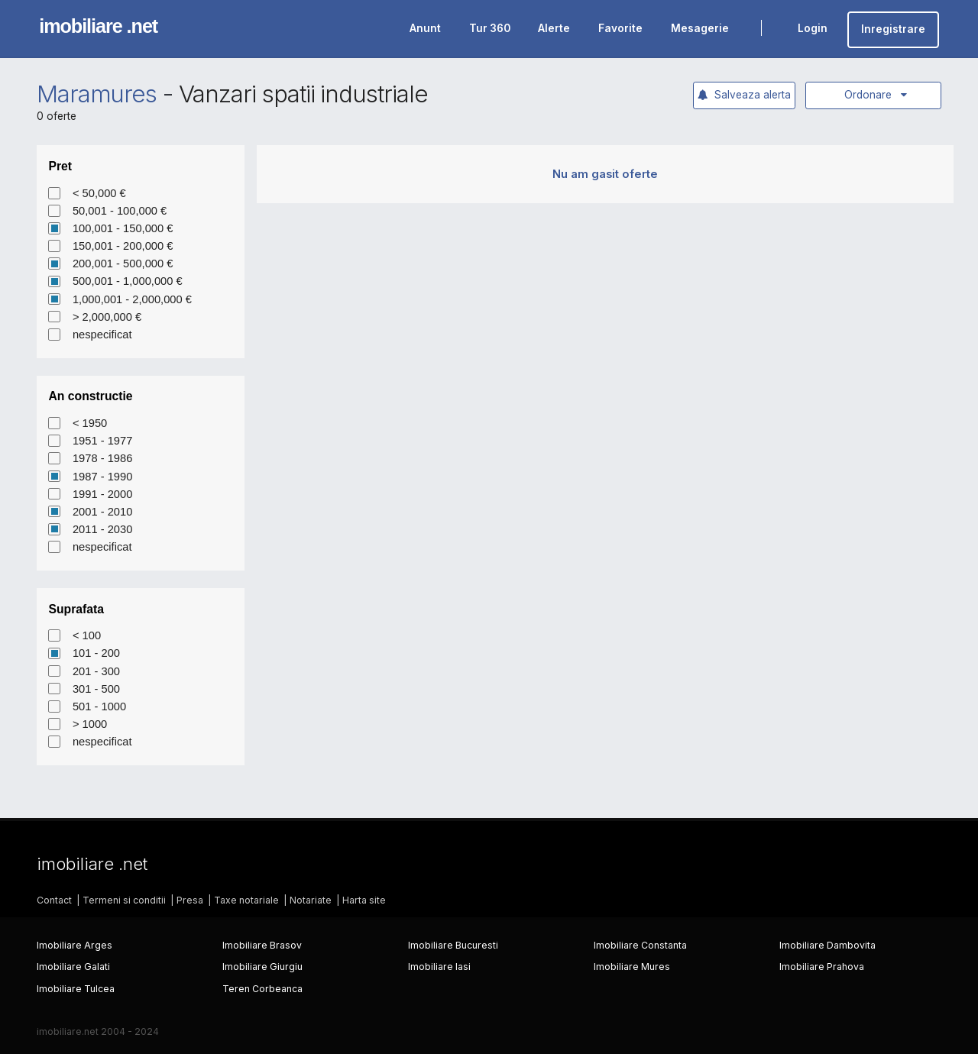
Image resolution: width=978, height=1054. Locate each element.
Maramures (97, 93)
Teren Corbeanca (262, 988)
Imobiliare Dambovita (827, 945)
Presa (189, 900)
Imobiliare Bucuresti (453, 945)
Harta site (364, 900)
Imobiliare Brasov (262, 945)
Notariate (311, 900)
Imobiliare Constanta (640, 945)
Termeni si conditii (124, 900)
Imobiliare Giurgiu (262, 966)
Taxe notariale (246, 900)
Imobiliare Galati (73, 966)
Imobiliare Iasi (439, 966)
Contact (54, 900)
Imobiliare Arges (74, 945)
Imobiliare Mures (632, 966)
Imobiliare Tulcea (76, 988)
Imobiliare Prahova (821, 966)
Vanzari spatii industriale (303, 93)
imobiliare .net (98, 26)
